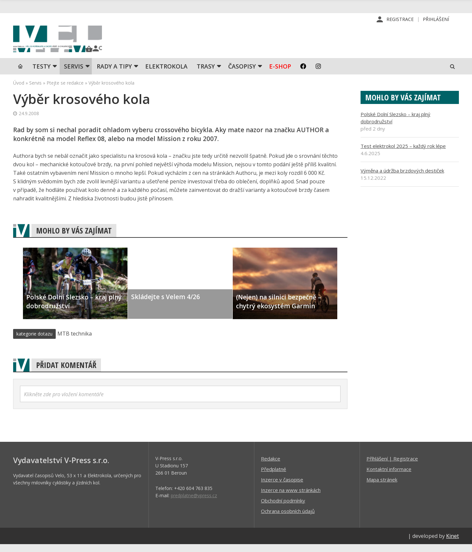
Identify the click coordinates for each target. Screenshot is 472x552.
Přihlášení (436, 19)
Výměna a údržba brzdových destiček (402, 178)
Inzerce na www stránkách (291, 497)
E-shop (280, 74)
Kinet (452, 543)
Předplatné (273, 476)
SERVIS (73, 74)
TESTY (41, 74)
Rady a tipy (114, 74)
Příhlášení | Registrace (392, 466)
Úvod (18, 90)
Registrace (400, 19)
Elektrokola (166, 74)
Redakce (270, 466)
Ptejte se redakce (65, 90)
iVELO (69, 43)
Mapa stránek (381, 487)
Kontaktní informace (388, 476)
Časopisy (242, 74)
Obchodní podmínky (283, 508)
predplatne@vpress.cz (194, 503)
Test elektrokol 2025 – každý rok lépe (403, 153)
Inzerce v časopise (282, 487)
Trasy (206, 74)
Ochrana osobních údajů (288, 518)
